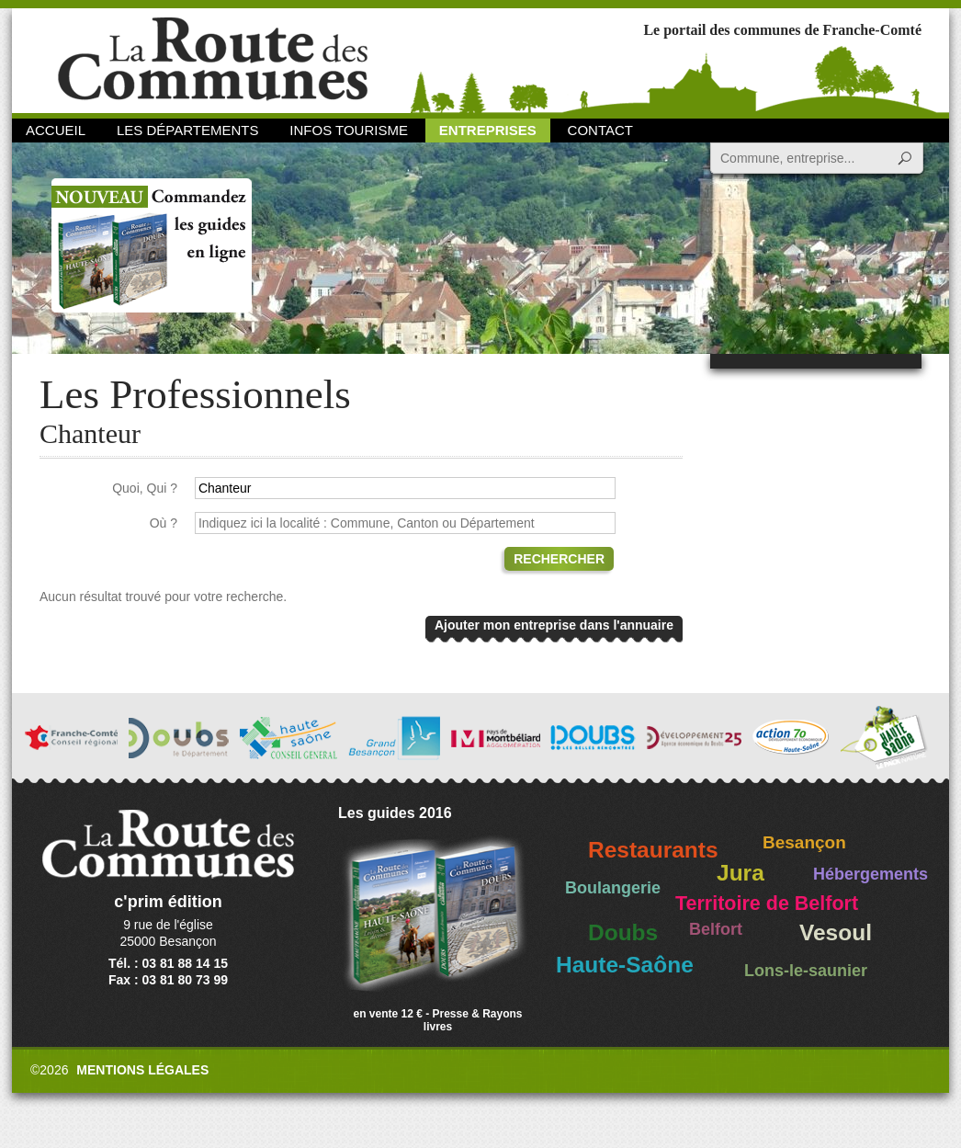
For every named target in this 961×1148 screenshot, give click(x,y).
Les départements (187, 130)
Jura (740, 872)
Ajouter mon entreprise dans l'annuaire (554, 625)
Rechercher (559, 558)
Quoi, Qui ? (144, 488)
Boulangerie (613, 888)
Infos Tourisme (348, 130)
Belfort (715, 929)
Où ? (163, 523)
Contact (600, 130)
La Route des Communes (213, 59)
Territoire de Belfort (766, 903)
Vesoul (835, 932)
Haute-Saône (625, 964)
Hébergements (870, 874)
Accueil (55, 130)
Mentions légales (142, 1070)
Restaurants (653, 849)
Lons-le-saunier (805, 970)
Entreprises (488, 130)
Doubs (623, 932)
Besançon (804, 842)
